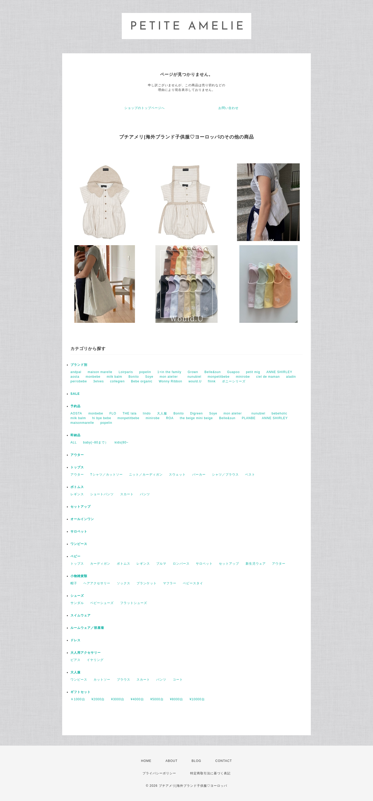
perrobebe (78, 381)
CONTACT (223, 761)
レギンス (77, 494)
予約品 (75, 406)
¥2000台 (98, 699)
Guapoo (233, 372)
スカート (127, 494)
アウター (77, 455)
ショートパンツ (102, 494)
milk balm (114, 376)
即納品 (75, 435)
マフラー (169, 583)
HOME (146, 761)
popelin (145, 372)
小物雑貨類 (78, 576)
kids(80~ (121, 442)
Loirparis (126, 372)
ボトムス (77, 487)
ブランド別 (78, 365)
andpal (75, 372)
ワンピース (78, 544)
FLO (113, 413)
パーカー (199, 474)
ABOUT (171, 761)
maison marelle (100, 372)
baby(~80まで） (95, 442)
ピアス (75, 660)
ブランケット (147, 583)
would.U (195, 381)
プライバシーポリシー (159, 773)
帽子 (73, 583)
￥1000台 (77, 699)
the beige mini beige (196, 418)
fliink (212, 381)
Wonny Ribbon (170, 381)
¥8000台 (176, 699)
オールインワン (82, 519)
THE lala (130, 413)
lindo (147, 413)
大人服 (162, 413)
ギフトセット (80, 692)
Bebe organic (142, 381)
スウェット (177, 474)
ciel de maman (268, 376)
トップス (77, 467)
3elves (98, 381)
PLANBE (248, 418)
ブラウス (123, 679)
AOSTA (76, 413)
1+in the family (169, 372)
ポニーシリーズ (234, 381)
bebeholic (279, 413)
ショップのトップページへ (144, 108)
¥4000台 (137, 699)
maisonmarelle (82, 423)
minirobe (243, 376)
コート (178, 679)
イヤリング (95, 660)
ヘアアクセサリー (96, 583)
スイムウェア (80, 615)
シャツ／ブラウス (225, 474)
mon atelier (170, 376)
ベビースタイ (193, 583)
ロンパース (181, 563)
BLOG (196, 761)
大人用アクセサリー (85, 652)
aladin (291, 376)
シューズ (77, 596)
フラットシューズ (133, 603)
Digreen (196, 413)
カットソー (102, 679)
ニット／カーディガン (146, 474)
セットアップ (80, 506)
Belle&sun (212, 372)
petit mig (253, 372)
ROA (170, 418)
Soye (149, 376)
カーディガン (100, 563)
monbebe (93, 376)
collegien (117, 381)
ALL (73, 442)
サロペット (78, 531)
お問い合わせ (228, 108)
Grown (193, 372)
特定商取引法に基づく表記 (210, 773)
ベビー (75, 556)
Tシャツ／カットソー (106, 474)
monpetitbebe (219, 376)
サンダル (77, 603)
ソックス (123, 583)
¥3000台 (117, 699)
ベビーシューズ (102, 603)
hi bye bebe (101, 418)
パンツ (145, 494)
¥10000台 (197, 699)
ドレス (75, 640)
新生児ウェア (256, 563)
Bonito (133, 376)
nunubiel (194, 376)
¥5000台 (156, 699)
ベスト (250, 474)
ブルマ (161, 563)
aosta (74, 376)
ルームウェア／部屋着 (87, 628)
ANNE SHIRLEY (279, 372)
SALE (75, 394)
